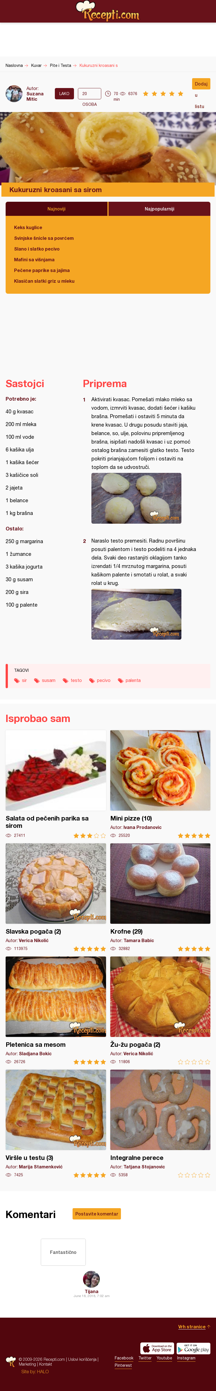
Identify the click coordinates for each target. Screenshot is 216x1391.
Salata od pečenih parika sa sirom (56, 784)
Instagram (186, 1358)
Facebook (124, 1358)
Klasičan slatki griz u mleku (44, 281)
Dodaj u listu (201, 85)
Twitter (145, 1358)
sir (24, 680)
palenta (133, 680)
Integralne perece (160, 1124)
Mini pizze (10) (160, 784)
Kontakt (45, 1364)
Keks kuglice (28, 227)
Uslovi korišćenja (82, 1359)
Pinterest (123, 1365)
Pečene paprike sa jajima (42, 270)
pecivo (104, 680)
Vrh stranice (192, 1326)
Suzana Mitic (35, 96)
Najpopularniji (159, 208)
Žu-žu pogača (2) (160, 1010)
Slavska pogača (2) (56, 897)
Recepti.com (108, 11)
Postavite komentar (96, 1213)
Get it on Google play (193, 1348)
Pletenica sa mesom (56, 1010)
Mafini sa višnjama (34, 259)
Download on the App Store (157, 1348)
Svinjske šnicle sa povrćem (44, 238)
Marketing (27, 1364)
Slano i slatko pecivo (37, 248)
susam (48, 680)
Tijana (91, 1291)
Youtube (164, 1358)
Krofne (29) (160, 897)
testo (76, 680)
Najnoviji (57, 208)
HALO (43, 1371)
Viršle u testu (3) (56, 1124)
